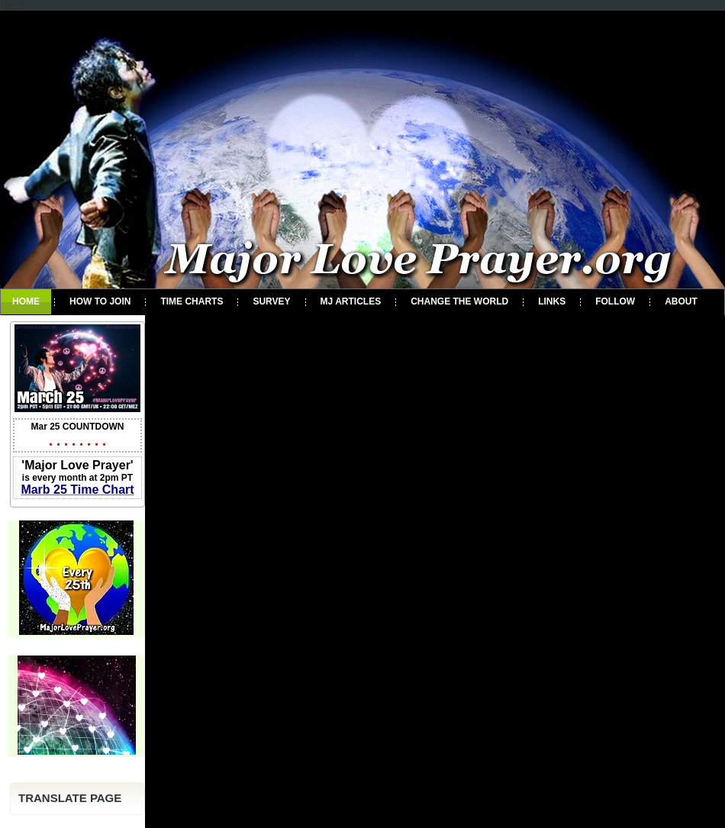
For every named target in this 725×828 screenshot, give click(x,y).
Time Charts (191, 301)
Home (26, 301)
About (681, 301)
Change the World (459, 301)
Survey (271, 301)
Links (552, 301)
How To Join (99, 301)
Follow (615, 301)
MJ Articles (351, 301)
